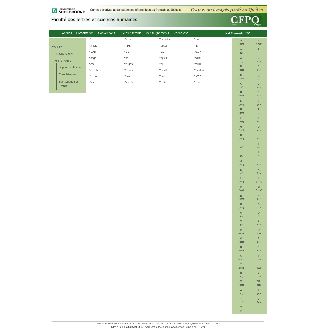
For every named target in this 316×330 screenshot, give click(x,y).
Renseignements (157, 33)
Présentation (84, 33)
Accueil (67, 33)
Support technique (70, 67)
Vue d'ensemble (131, 33)
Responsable (64, 53)
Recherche (180, 33)
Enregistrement (68, 74)
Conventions (106, 33)
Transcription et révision (68, 83)
